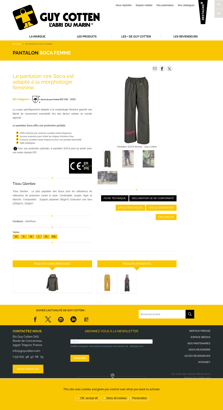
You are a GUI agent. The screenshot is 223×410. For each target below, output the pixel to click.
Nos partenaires (165, 5)
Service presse (199, 330)
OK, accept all (87, 398)
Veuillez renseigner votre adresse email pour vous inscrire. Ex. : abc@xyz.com (106, 346)
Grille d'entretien (161, 207)
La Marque (37, 36)
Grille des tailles (130, 207)
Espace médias (144, 5)
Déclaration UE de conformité (153, 198)
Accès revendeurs (197, 355)
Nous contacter (28, 369)
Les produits (87, 36)
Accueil (17, 44)
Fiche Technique (115, 198)
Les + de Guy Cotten (136, 36)
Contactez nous (27, 331)
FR (218, 4)
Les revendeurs (186, 36)
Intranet (204, 362)
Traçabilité (166, 217)
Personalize (139, 398)
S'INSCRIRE (80, 358)
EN (218, 13)
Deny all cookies (115, 398)
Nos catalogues (186, 5)
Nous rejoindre (124, 5)
